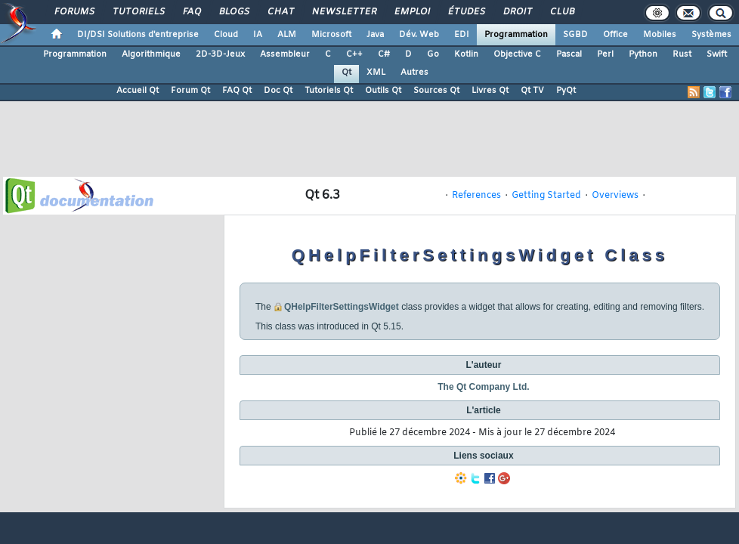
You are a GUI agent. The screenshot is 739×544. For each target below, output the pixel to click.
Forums (73, 12)
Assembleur (285, 54)
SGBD (575, 34)
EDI (461, 34)
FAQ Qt (237, 90)
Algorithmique (151, 54)
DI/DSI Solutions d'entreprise (138, 34)
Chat (280, 12)
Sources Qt (436, 90)
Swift (717, 54)
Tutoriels (137, 12)
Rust (682, 54)
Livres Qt (490, 90)
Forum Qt (190, 90)
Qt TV (532, 90)
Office (615, 34)
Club (561, 12)
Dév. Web (419, 34)
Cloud (226, 34)
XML (375, 72)
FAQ (191, 12)
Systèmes (711, 34)
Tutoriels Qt (329, 90)
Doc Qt (278, 90)
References (476, 196)
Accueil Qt (137, 90)
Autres (414, 72)
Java (375, 34)
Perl (605, 54)
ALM (286, 34)
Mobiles (659, 34)
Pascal (569, 54)
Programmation (516, 34)
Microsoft (331, 34)
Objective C (517, 54)
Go (433, 54)
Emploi (411, 12)
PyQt (566, 90)
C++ (354, 54)
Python (643, 54)
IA (257, 34)
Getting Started (546, 196)
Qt (346, 72)
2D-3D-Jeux (220, 54)
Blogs (233, 12)
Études (466, 12)
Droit (517, 12)
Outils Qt (383, 90)
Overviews (615, 196)
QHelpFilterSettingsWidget (341, 306)
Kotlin (466, 54)
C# (384, 54)
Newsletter (343, 12)
